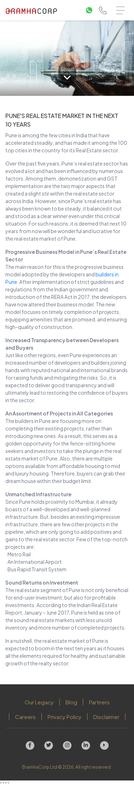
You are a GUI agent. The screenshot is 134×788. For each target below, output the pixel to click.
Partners (99, 702)
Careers (25, 716)
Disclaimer (106, 716)
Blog (71, 702)
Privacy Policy (64, 716)
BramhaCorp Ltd (39, 767)
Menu (122, 7)
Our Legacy (39, 702)
